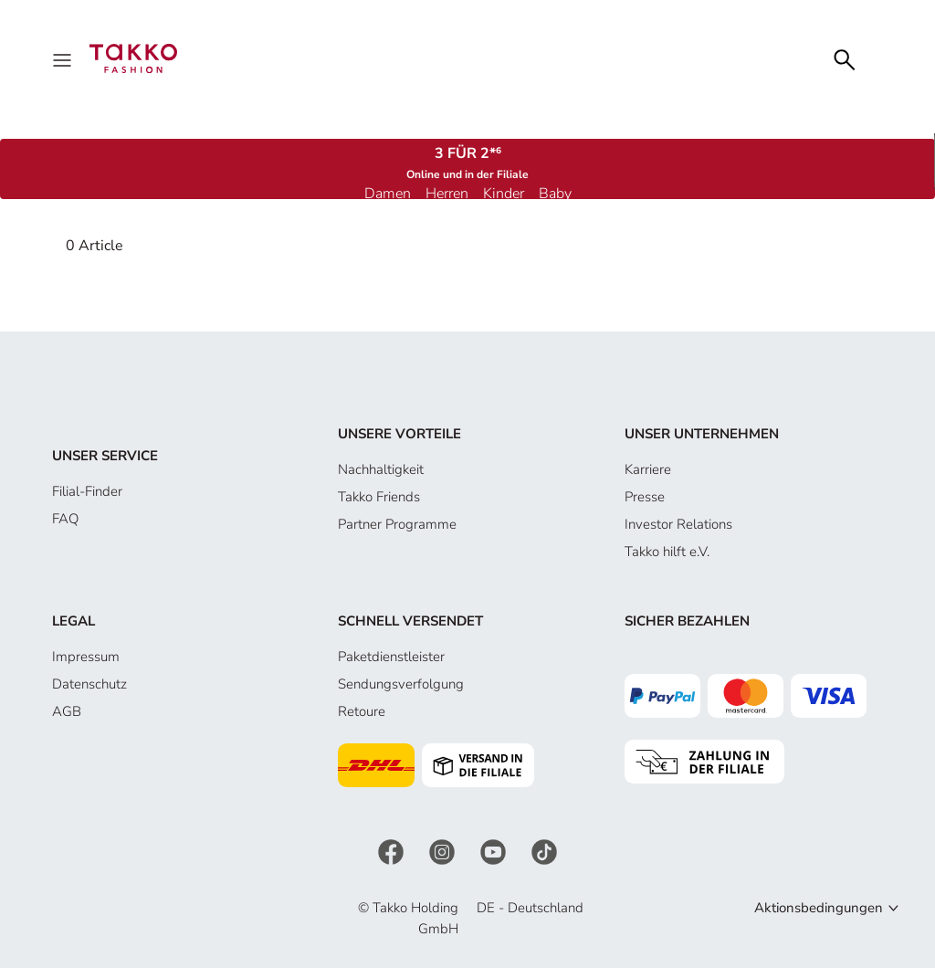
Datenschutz (89, 684)
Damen (387, 194)
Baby (555, 194)
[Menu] (64, 58)
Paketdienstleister (391, 656)
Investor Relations (678, 524)
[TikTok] (544, 851)
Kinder (503, 194)
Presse (645, 497)
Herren (446, 194)
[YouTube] (495, 851)
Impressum (86, 656)
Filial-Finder (87, 491)
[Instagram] (443, 851)
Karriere (648, 469)
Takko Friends (379, 497)
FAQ (65, 519)
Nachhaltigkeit (381, 469)
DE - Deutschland (530, 908)
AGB (66, 711)
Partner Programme (397, 524)
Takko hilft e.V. (667, 551)
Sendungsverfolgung (401, 684)
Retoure (361, 711)
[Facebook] (392, 851)
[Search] (844, 58)
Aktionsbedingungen (818, 908)
